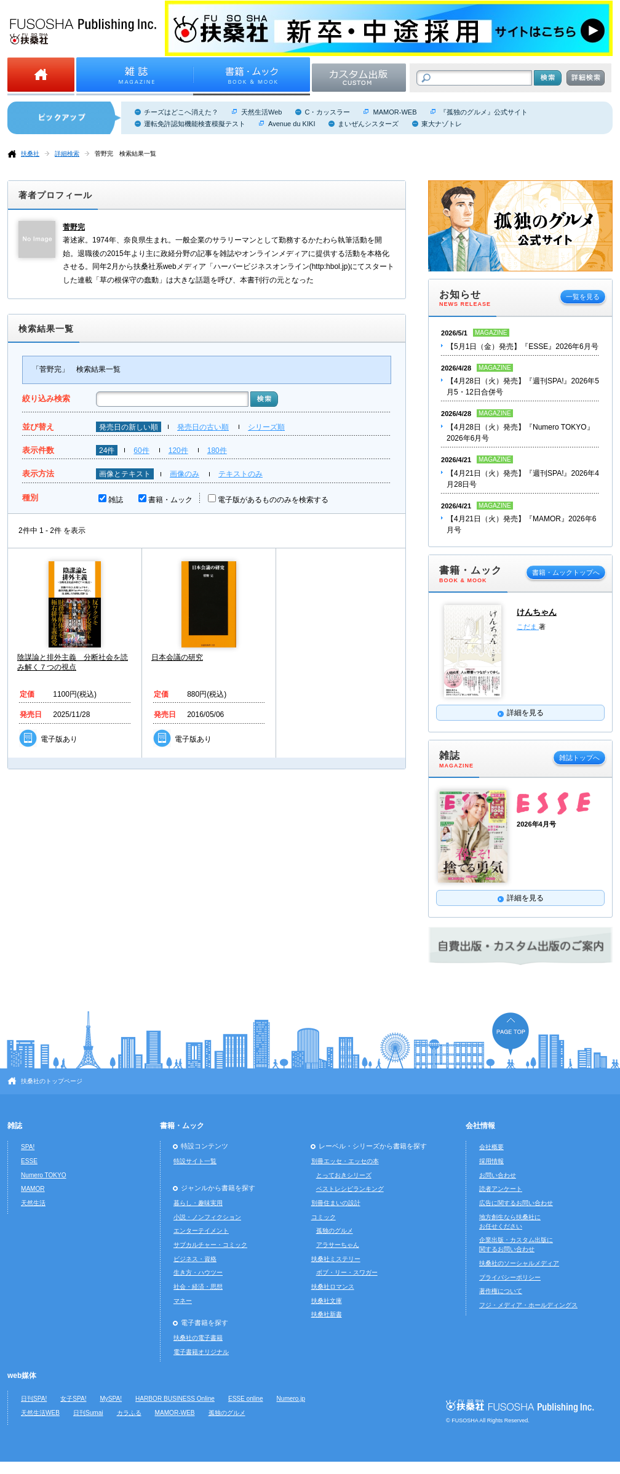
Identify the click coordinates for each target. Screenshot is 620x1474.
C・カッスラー (327, 112)
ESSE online (245, 1398)
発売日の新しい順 (128, 427)
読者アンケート (500, 1188)
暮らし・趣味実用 (198, 1203)
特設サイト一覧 (195, 1161)
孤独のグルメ (334, 1230)
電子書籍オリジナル (201, 1351)
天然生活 (33, 1203)
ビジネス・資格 (195, 1259)
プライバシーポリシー (510, 1277)
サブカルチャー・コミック (210, 1244)
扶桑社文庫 (326, 1300)
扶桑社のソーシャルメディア (519, 1263)
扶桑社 (30, 153)
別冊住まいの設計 (335, 1203)
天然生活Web (261, 112)
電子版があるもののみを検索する (273, 499)
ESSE (29, 1161)
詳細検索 (67, 153)
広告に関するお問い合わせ (516, 1203)
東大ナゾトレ (441, 123)
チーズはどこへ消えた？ (181, 112)
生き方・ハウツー (198, 1272)
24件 (106, 450)
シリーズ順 (266, 427)
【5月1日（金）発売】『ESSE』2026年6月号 (522, 346)
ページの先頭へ (510, 1033)
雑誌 (115, 499)
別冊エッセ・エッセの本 (345, 1161)
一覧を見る (583, 296)
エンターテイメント (201, 1230)
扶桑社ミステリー (335, 1259)
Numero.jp (291, 1398)
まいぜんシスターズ (368, 123)
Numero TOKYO (43, 1175)
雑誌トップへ (579, 757)
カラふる (129, 1412)
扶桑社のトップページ (51, 1081)
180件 (217, 450)
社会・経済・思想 (198, 1286)
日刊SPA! (34, 1398)
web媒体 (21, 1375)
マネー (182, 1300)
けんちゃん (537, 612)
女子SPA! (73, 1398)
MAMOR (33, 1188)
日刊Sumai (88, 1412)
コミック (323, 1217)
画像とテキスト (125, 474)
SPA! (27, 1147)
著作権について (500, 1291)
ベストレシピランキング (350, 1188)
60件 (141, 450)
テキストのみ (240, 474)
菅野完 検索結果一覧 (125, 153)
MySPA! (111, 1398)
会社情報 (480, 1125)
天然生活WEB (40, 1412)
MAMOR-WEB (394, 112)
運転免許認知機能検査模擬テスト (194, 123)
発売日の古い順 (203, 427)
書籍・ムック (170, 499)
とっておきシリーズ (344, 1175)
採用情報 (491, 1161)
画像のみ (184, 474)
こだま (528, 626)
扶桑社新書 (326, 1314)
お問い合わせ (497, 1175)
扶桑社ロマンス (332, 1286)
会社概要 (491, 1147)
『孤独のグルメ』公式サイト (484, 112)
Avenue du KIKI (291, 123)
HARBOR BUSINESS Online (175, 1398)
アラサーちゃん (337, 1244)
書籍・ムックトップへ (566, 572)
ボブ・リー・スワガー (347, 1272)
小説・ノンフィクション (207, 1217)
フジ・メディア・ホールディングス (528, 1305)
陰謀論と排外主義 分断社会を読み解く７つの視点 (72, 662)
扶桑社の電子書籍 (198, 1337)
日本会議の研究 (177, 657)
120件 (178, 450)
